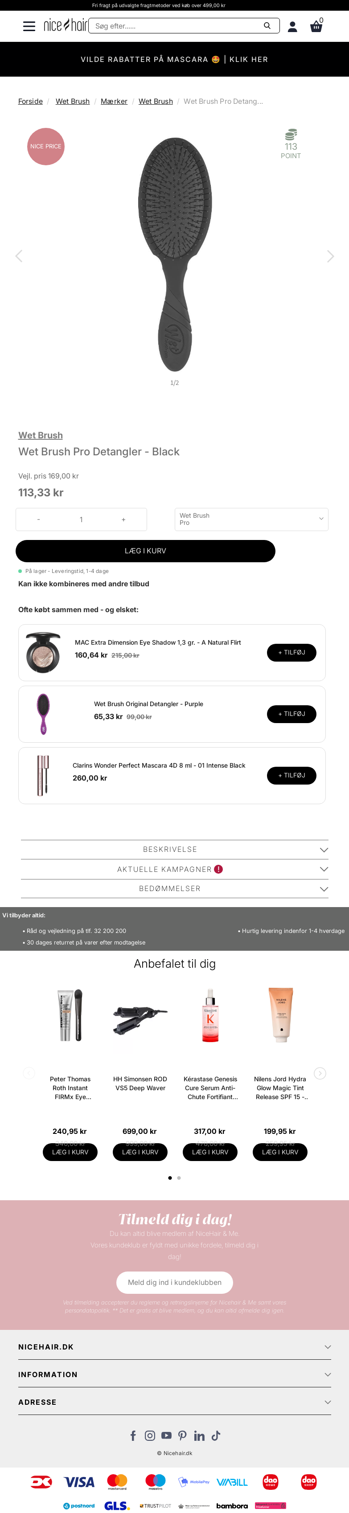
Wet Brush (73, 101)
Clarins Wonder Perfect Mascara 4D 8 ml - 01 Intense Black (159, 765)
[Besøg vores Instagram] (150, 1438)
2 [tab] (180, 1178)
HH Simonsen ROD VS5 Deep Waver (140, 1083)
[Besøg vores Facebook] (133, 1438)
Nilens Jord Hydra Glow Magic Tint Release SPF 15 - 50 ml (280, 1088)
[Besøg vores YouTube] (166, 1438)
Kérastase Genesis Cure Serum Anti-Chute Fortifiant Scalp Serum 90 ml (210, 1088)
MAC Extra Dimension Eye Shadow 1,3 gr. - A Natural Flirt (158, 642)
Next (329, 257)
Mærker (114, 101)
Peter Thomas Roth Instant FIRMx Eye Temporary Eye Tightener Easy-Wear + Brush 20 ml (70, 1088)
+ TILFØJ (291, 652)
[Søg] (184, 25)
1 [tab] (170, 1178)
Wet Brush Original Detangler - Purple (148, 703)
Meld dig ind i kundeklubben (175, 1282)
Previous (20, 257)
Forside (30, 101)
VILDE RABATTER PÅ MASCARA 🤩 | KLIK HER (174, 59)
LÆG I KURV (145, 550)
